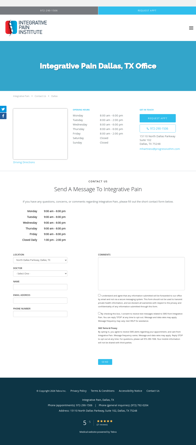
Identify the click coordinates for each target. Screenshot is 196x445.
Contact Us (40, 96)
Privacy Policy (78, 390)
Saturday (104, 138)
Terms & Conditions (103, 390)
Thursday (104, 129)
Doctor (17, 268)
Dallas (54, 96)
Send (105, 361)
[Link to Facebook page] (3, 116)
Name (16, 281)
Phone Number (22, 308)
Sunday (104, 142)
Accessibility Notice (130, 390)
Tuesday (104, 120)
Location (18, 254)
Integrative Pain (21, 96)
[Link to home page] (24, 28)
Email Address (21, 295)
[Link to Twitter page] (3, 109)
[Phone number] (158, 128)
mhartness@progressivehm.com (160, 149)
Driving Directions (24, 162)
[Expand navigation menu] (191, 28)
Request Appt (157, 118)
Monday (104, 115)
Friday (104, 133)
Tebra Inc (61, 390)
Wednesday (104, 124)
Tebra (114, 431)
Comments (104, 254)
